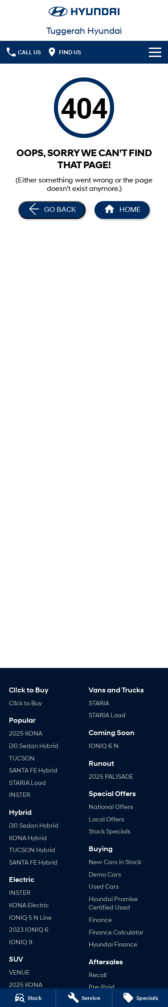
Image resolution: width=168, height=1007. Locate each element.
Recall (98, 975)
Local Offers (106, 819)
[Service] (84, 997)
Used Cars (104, 886)
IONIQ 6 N (104, 745)
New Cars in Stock (115, 861)
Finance (100, 919)
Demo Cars (105, 874)
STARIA (99, 703)
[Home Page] (122, 210)
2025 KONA (25, 733)
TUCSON (22, 758)
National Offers (111, 806)
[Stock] (28, 997)
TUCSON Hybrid (32, 849)
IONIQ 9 (21, 942)
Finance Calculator (116, 932)
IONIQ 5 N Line (30, 917)
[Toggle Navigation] (155, 52)
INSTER (19, 794)
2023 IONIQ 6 (29, 929)
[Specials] (140, 997)
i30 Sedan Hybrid (33, 745)
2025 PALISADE (111, 776)
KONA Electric (29, 905)
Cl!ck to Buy (25, 703)
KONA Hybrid (28, 837)
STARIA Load (27, 782)
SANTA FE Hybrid (33, 770)
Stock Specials (110, 831)
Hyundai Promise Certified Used (113, 903)
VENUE (19, 972)
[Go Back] (52, 210)
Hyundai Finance (113, 944)
